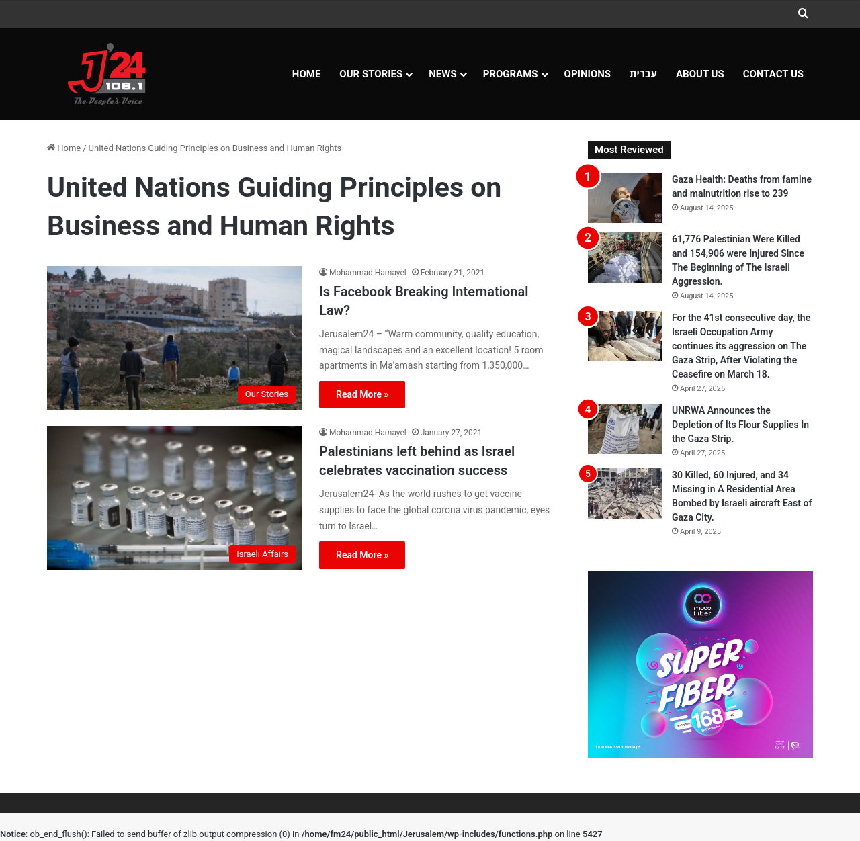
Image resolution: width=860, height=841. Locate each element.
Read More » (362, 394)
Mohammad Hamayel (367, 272)
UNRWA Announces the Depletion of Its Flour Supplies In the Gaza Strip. (740, 424)
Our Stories (370, 74)
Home (306, 74)
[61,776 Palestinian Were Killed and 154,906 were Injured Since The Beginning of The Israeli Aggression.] (625, 257)
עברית (643, 74)
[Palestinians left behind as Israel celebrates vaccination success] (174, 498)
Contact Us (773, 74)
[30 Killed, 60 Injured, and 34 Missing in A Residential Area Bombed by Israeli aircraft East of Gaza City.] (625, 493)
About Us (700, 74)
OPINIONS (587, 74)
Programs (510, 74)
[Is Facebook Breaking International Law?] (174, 338)
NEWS (442, 74)
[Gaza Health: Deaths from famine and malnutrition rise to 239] (625, 198)
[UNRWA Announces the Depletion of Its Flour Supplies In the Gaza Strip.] (625, 429)
